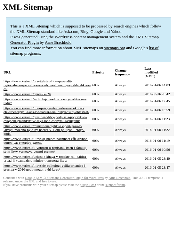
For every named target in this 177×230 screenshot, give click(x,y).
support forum (115, 185)
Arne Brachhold (58, 42)
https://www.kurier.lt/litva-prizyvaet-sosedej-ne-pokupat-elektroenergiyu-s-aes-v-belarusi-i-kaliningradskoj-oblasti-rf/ (46, 110)
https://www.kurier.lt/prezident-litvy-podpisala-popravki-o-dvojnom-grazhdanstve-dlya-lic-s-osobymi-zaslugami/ (45, 119)
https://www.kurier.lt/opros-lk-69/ (27, 94)
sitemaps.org (114, 47)
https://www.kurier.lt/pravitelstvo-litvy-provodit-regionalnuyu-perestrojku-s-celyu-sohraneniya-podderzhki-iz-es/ (47, 85)
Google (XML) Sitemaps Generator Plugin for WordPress (64, 178)
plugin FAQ (88, 185)
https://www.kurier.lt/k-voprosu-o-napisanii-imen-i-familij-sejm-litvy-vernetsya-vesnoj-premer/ (45, 149)
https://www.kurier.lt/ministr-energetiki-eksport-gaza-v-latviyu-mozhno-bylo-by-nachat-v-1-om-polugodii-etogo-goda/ (44, 129)
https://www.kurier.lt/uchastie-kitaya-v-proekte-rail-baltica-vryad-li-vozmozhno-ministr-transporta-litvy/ (45, 158)
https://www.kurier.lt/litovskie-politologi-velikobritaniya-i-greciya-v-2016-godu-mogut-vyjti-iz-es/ (45, 167)
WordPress (64, 36)
